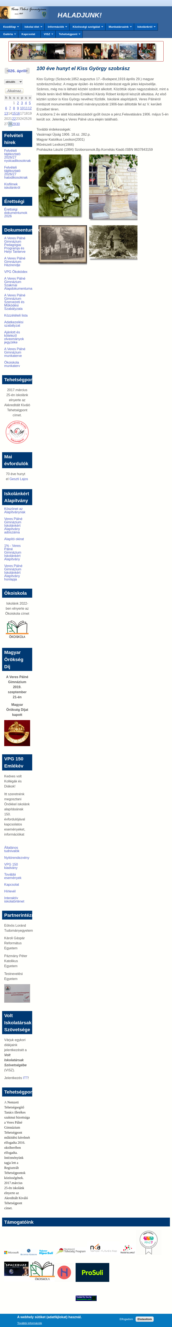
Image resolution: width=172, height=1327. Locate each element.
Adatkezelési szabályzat (13, 323)
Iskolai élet (31, 28)
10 (22, 108)
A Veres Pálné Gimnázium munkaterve (14, 352)
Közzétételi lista (16, 315)
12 (30, 108)
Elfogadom (126, 1320)
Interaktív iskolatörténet (14, 899)
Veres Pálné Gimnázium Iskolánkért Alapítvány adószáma (13, 525)
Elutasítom (144, 1320)
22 (14, 119)
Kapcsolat (28, 34)
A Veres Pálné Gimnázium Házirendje (14, 262)
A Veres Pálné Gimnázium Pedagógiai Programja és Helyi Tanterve (14, 244)
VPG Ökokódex (15, 272)
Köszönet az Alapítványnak (14, 510)
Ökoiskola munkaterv (12, 364)
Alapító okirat (14, 539)
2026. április (17, 71)
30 (18, 124)
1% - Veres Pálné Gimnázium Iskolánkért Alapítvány (12, 552)
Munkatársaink (118, 28)
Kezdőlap (9, 28)
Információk (56, 28)
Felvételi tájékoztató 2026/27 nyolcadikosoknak (17, 155)
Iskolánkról (145, 28)
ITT (25, 1078)
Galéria (8, 35)
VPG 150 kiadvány (11, 866)
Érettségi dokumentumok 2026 (15, 213)
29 (14, 124)
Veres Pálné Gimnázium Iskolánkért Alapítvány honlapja (13, 572)
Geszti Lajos (18, 479)
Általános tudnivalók (11, 849)
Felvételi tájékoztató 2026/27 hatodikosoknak (16, 172)
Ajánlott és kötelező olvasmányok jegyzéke (14, 337)
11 (26, 108)
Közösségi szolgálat (86, 28)
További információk (29, 1324)
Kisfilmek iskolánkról (12, 185)
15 (14, 113)
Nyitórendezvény (16, 857)
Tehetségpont (68, 35)
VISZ (47, 35)
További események (12, 876)
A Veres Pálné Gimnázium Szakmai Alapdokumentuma (18, 283)
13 (6, 113)
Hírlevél (10, 891)
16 (18, 113)
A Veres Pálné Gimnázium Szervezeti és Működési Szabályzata (14, 301)
